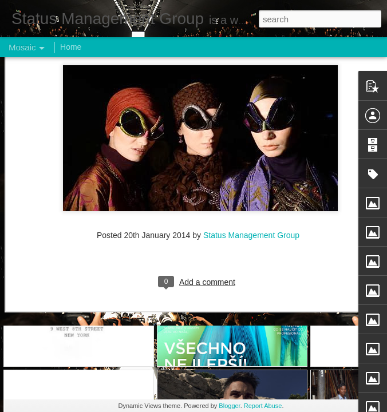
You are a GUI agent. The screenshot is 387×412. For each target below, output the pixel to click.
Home (70, 47)
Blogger (229, 405)
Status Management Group (251, 67)
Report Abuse (263, 405)
